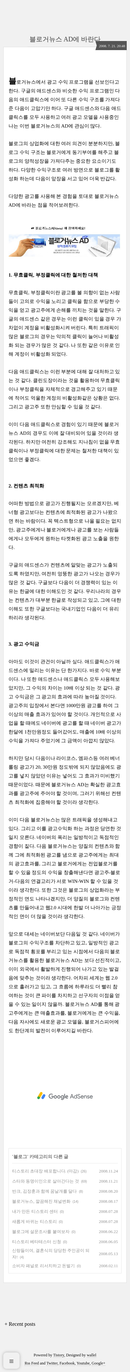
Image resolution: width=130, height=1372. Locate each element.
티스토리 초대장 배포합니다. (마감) (45, 1171)
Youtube (82, 1363)
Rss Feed (31, 1363)
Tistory (58, 1355)
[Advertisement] (65, 1096)
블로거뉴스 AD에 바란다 (65, 39)
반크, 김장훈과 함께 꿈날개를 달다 (44, 1191)
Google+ (99, 1363)
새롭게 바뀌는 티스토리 (34, 1221)
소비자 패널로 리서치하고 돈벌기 (43, 1265)
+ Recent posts (20, 1324)
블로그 (20, 1156)
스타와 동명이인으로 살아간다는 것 (45, 1181)
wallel (91, 1355)
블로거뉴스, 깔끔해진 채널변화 (41, 1201)
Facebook (67, 1363)
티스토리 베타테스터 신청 (36, 1241)
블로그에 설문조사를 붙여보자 (41, 1231)
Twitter (51, 1363)
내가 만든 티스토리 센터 (35, 1211)
